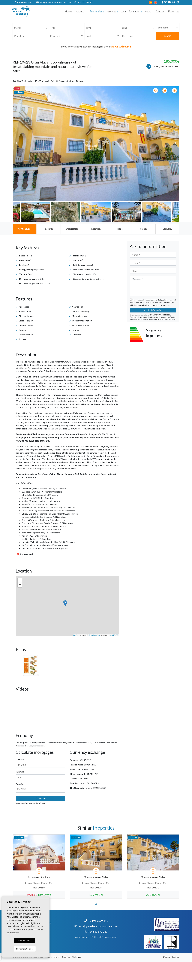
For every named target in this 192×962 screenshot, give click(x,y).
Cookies (66, 957)
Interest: (20, 771)
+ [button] (20, 580)
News (147, 11)
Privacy (56, 957)
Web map (76, 957)
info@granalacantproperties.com (55, 2)
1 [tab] (96, 904)
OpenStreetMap (94, 635)
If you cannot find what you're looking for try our (96, 46)
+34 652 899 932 (84, 2)
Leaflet (75, 635)
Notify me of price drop (162, 66)
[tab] (24, 229)
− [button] (20, 585)
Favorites (173, 11)
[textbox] (31, 28)
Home (68, 11)
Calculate (40, 798)
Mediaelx (175, 957)
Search (167, 35)
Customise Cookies (24, 948)
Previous (16, 143)
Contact (159, 11)
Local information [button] (130, 11)
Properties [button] (96, 11)
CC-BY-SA (114, 635)
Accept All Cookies (24, 940)
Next (175, 143)
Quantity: (20, 759)
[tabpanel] (39, 866)
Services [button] (111, 11)
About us (81, 11)
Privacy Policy (148, 302)
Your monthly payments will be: (30, 803)
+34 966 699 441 (23, 2)
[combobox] (31, 27)
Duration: (20, 784)
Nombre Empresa (30, 11)
